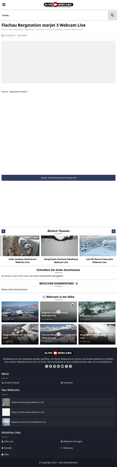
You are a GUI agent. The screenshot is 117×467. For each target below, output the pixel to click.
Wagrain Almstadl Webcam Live (18, 336)
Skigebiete (29, 29)
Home (4, 29)
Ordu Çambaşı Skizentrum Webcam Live (60, 261)
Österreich (40, 29)
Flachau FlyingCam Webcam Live (18, 314)
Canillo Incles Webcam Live (21, 259)
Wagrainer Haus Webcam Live (96, 315)
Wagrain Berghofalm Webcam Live (96, 336)
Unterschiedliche (16, 29)
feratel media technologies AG (62, 177)
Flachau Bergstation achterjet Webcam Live (58, 336)
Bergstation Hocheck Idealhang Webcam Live (98, 261)
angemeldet (18, 275)
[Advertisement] (58, 62)
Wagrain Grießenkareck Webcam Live (55, 314)
